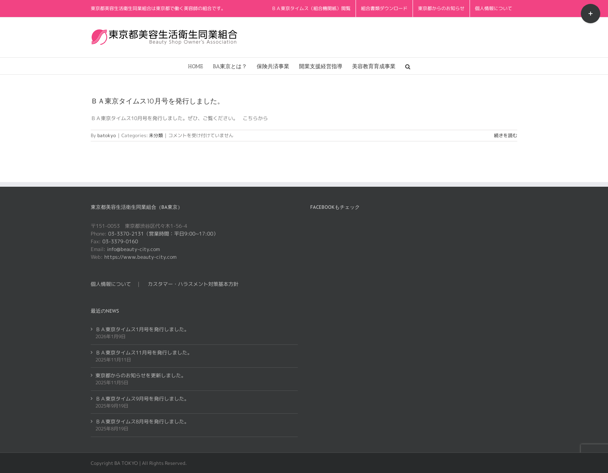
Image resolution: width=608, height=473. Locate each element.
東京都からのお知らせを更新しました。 (140, 375)
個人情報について (111, 283)
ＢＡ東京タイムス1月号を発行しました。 (142, 329)
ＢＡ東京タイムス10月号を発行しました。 (157, 101)
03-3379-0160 (120, 241)
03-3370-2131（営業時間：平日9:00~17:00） (163, 233)
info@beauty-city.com (133, 249)
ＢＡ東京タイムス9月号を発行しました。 (142, 398)
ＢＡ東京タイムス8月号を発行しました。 (142, 421)
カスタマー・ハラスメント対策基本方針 (193, 283)
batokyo (106, 135)
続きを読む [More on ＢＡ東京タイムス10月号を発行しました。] (505, 135)
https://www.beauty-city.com (140, 256)
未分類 (156, 135)
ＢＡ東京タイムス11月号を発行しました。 (143, 352)
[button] (407, 66)
